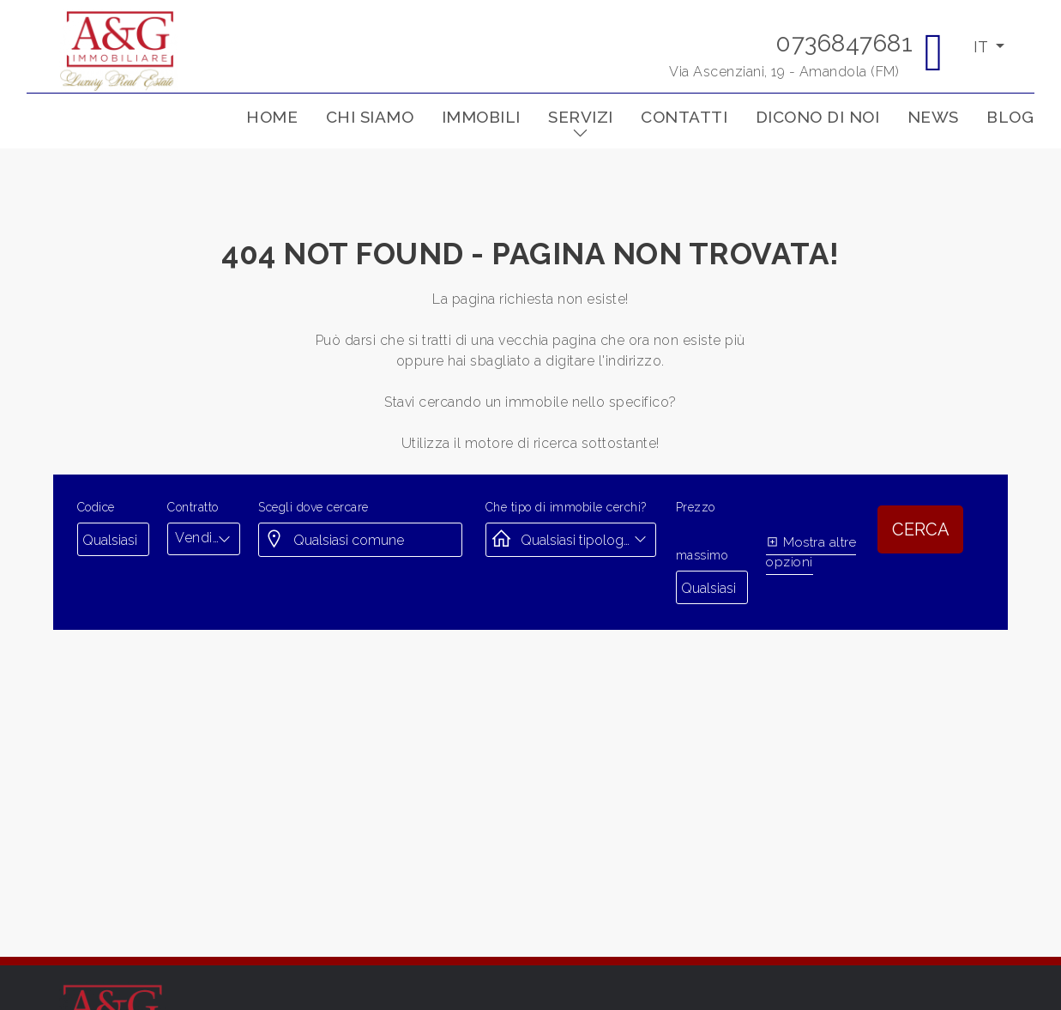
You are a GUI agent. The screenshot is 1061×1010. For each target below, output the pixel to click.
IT (983, 47)
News (933, 116)
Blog (1010, 116)
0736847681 (844, 43)
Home (272, 116)
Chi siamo (370, 116)
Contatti (684, 116)
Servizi (580, 116)
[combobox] (203, 538)
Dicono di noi (818, 116)
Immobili (481, 116)
